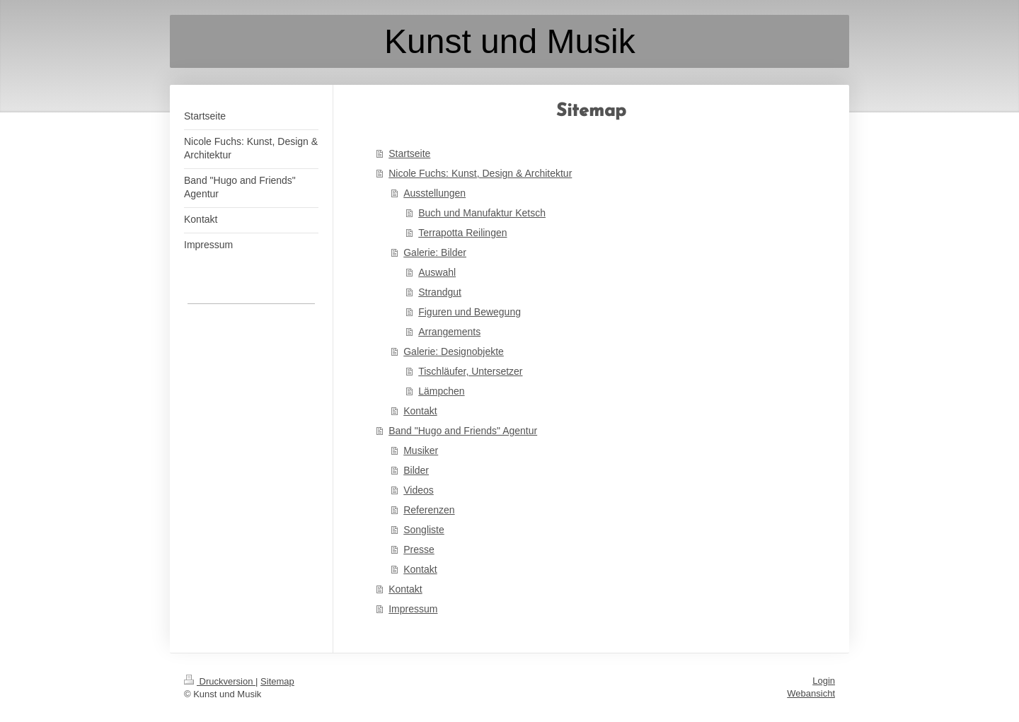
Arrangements (449, 331)
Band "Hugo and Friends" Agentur (462, 430)
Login (823, 680)
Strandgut (439, 292)
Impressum (412, 609)
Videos (418, 490)
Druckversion (219, 681)
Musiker (420, 450)
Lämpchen (441, 391)
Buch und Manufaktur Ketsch (482, 213)
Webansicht (811, 693)
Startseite (409, 153)
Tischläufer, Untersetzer (470, 371)
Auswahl (437, 272)
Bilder (416, 470)
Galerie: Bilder (434, 252)
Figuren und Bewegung (469, 312)
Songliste (423, 529)
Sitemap (277, 681)
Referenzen (428, 510)
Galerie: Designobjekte (453, 351)
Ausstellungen (434, 193)
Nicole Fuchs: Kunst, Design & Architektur (480, 173)
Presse (418, 549)
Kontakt (420, 411)
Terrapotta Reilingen (462, 232)
